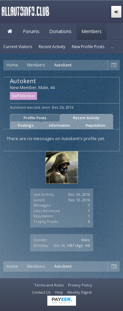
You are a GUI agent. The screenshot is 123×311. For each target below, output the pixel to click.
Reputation (95, 125)
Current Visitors (17, 46)
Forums (31, 31)
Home (10, 31)
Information (59, 125)
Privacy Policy (80, 285)
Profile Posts (35, 117)
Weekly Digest (79, 292)
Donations (60, 31)
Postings (25, 125)
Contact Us (41, 292)
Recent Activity (86, 117)
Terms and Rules (49, 285)
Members (91, 31)
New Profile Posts (88, 46)
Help (59, 292)
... (112, 46)
